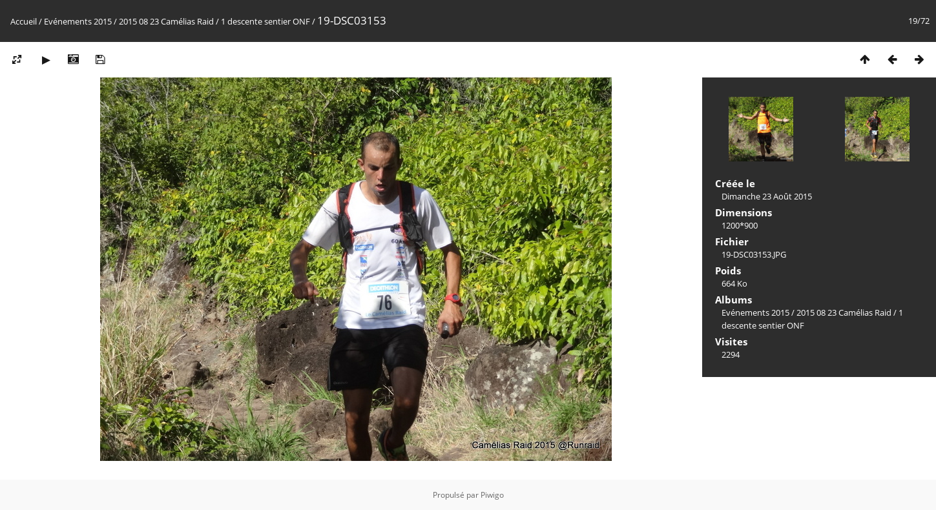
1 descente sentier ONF (265, 21)
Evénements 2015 (78, 21)
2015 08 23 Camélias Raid (166, 21)
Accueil (23, 21)
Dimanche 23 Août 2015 (767, 196)
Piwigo (492, 494)
